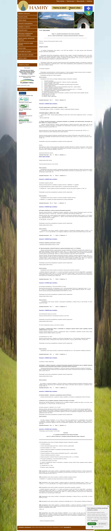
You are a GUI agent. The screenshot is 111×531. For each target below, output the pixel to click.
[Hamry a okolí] (60, 8)
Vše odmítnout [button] (102, 523)
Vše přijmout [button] (92, 523)
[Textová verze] (70, 1)
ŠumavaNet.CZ (67, 527)
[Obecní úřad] (75, 8)
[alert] (97, 517)
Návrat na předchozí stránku (47, 520)
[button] (97, 526)
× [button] (108, 506)
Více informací (94, 520)
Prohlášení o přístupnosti (25, 527)
